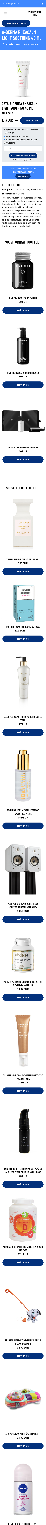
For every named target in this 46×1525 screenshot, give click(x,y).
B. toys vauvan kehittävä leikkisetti (23, 1433)
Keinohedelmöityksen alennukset (21, 139)
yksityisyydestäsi (27, 160)
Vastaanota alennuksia (23, 155)
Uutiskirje (10, 142)
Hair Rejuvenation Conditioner (23, 372)
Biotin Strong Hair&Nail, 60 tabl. (23, 626)
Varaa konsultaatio (15, 23)
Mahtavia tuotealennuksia (18, 136)
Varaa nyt (23, 176)
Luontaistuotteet (13, 44)
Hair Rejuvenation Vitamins (23, 298)
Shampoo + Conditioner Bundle (23, 447)
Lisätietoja (32, 120)
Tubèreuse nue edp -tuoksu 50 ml (23, 559)
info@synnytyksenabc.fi (11, 4)
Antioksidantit (31, 44)
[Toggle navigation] (5, 13)
